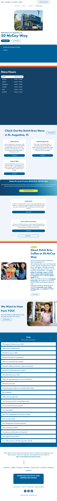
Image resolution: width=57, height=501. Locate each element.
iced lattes (39, 272)
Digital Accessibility (39, 487)
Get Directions (16, 40)
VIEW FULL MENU (51, 132)
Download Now (28, 190)
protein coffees (40, 274)
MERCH (20, 2)
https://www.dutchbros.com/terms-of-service (28, 456)
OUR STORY (19, 467)
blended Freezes (48, 274)
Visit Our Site (35, 294)
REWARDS (7, 2)
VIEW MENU (14, 155)
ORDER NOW (28, 230)
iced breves (36, 275)
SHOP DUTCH (50, 467)
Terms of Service (17, 487)
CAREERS (13, 467)
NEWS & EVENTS (35, 467)
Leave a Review (6, 319)
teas (46, 287)
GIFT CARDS (14, 2)
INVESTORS (43, 467)
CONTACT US (6, 467)
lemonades (40, 287)
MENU (2, 2)
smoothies (45, 289)
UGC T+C (24, 487)
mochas (45, 272)
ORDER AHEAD (5, 40)
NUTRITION (28, 470)
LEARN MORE (28, 212)
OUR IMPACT (26, 467)
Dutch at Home (44, 2)
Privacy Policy (30, 487)
